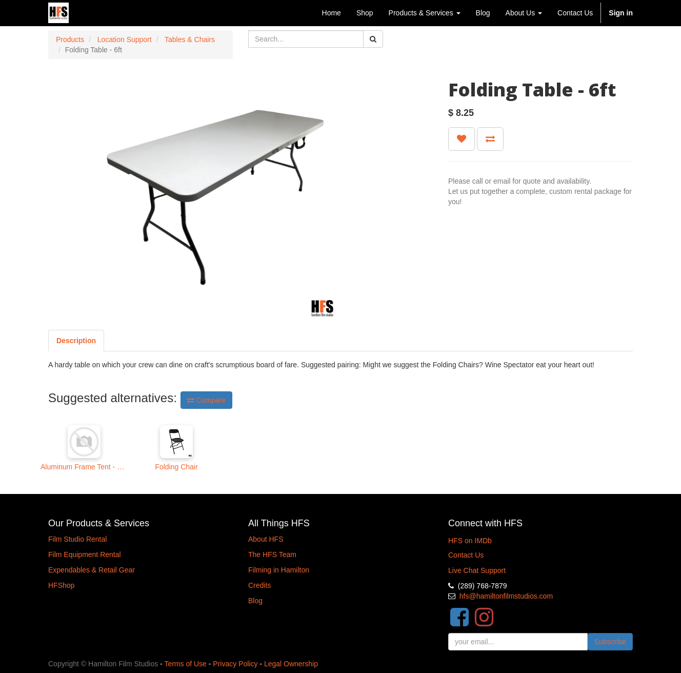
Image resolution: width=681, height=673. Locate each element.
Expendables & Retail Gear (91, 570)
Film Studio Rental (77, 539)
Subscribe (610, 642)
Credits (259, 585)
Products (70, 39)
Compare (206, 400)
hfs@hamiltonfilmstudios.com (506, 596)
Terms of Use (185, 664)
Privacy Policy (235, 664)
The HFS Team (272, 554)
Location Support (124, 39)
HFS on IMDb (470, 541)
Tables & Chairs (190, 39)
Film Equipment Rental (84, 554)
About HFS (265, 539)
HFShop (61, 585)
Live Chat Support (477, 570)
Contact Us (466, 555)
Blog (255, 601)
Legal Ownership (291, 664)
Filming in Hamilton (278, 570)
